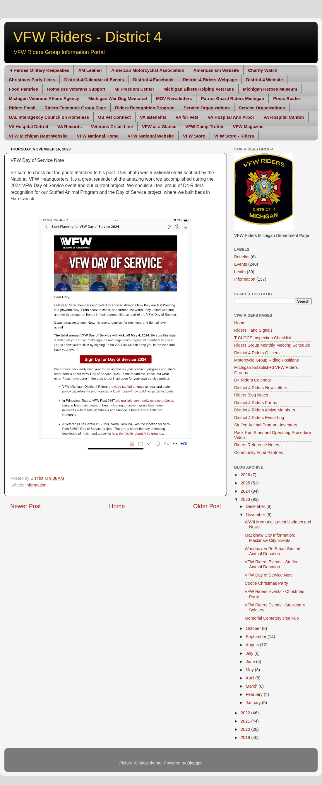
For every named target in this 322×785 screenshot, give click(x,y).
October (254, 628)
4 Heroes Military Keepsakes (39, 70)
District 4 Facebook (153, 79)
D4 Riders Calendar (252, 380)
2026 (246, 474)
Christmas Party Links (32, 79)
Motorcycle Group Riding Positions (266, 360)
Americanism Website (216, 70)
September (257, 636)
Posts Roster (286, 98)
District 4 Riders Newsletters (260, 387)
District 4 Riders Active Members (264, 410)
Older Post (207, 506)
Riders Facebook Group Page (75, 107)
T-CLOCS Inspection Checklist (262, 337)
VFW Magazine (248, 126)
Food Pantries (23, 89)
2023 (246, 499)
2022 (246, 713)
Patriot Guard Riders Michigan (232, 98)
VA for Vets (187, 117)
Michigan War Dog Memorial (117, 98)
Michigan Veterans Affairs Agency (44, 98)
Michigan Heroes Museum (270, 89)
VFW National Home (98, 135)
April (251, 678)
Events (240, 264)
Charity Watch (262, 70)
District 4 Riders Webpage (210, 79)
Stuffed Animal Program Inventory (265, 425)
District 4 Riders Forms (255, 402)
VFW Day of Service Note (269, 575)
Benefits (241, 257)
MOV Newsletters (174, 98)
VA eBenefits (153, 117)
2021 (246, 721)
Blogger (194, 763)
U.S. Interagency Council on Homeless (49, 117)
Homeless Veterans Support (76, 89)
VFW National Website (151, 135)
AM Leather (90, 70)
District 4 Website (264, 79)
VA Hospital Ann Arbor (231, 117)
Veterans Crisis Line (112, 126)
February (255, 694)
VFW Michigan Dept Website (38, 135)
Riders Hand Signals (253, 330)
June (251, 661)
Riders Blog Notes (251, 395)
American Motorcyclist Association (147, 70)
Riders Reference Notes (256, 444)
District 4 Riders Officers (257, 352)
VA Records (69, 126)
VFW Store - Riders (234, 135)
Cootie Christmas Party (266, 583)
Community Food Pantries (258, 452)
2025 (246, 483)
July (250, 653)
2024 (246, 491)
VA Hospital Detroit (28, 126)
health (240, 271)
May (250, 669)
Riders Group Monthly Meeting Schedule (272, 345)
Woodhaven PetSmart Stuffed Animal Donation (272, 551)
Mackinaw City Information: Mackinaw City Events (270, 537)
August (253, 644)
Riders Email (22, 107)
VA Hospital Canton (283, 117)
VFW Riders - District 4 (87, 37)
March (252, 686)
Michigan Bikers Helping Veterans (198, 89)
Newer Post (25, 506)
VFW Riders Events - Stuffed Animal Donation (272, 564)
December (256, 506)
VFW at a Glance (159, 126)
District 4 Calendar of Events (94, 79)
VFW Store (194, 135)
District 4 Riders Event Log (259, 417)
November (256, 514)
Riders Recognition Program (144, 107)
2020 (246, 729)
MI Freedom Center (134, 89)
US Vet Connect (114, 117)
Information (35, 485)
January (254, 702)
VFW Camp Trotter (204, 126)
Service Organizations (207, 107)
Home (117, 506)
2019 (246, 737)
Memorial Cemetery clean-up (272, 618)
